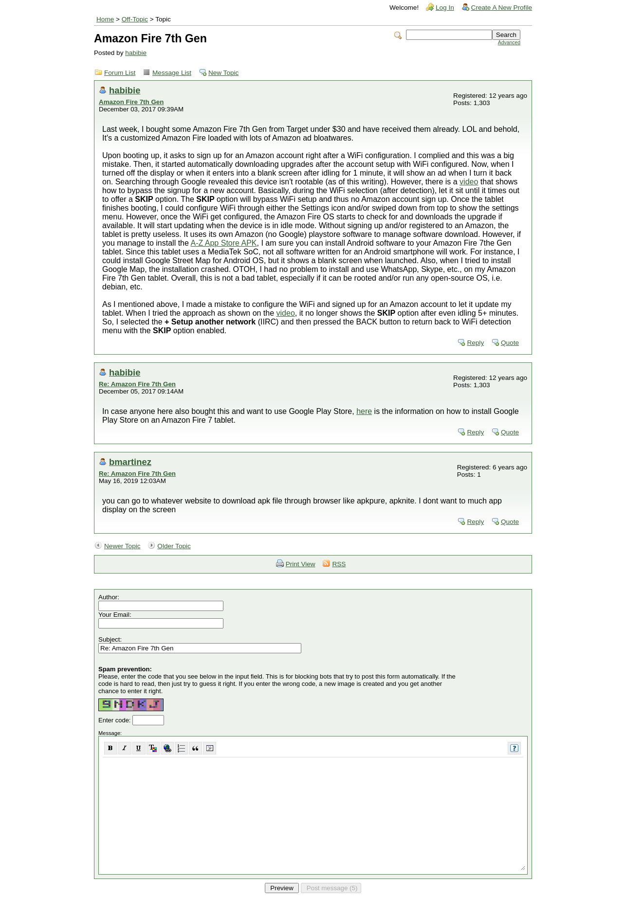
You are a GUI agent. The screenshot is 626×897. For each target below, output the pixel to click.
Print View (300, 564)
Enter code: (115, 720)
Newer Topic (122, 546)
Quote (510, 342)
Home (105, 19)
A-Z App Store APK (223, 243)
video (469, 182)
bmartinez (130, 462)
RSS (339, 564)
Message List (171, 72)
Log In (445, 7)
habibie (136, 52)
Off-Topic (135, 19)
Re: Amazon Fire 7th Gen (137, 384)
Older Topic (174, 546)
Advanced (509, 42)
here (364, 411)
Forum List (119, 72)
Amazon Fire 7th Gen (131, 102)
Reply (475, 342)
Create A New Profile (501, 7)
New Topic (223, 72)
